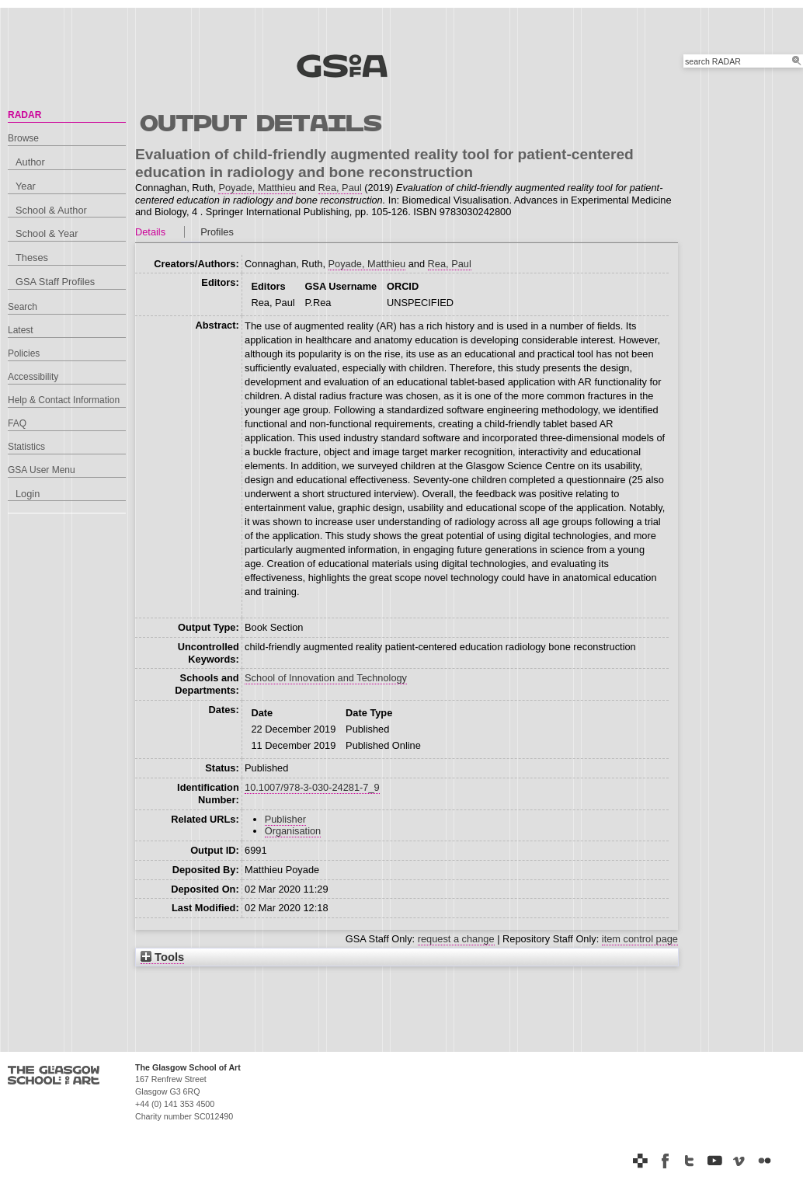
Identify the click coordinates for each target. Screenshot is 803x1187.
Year (26, 186)
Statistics (26, 446)
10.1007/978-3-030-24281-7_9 (312, 787)
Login (28, 494)
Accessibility (33, 376)
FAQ (17, 423)
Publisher (285, 819)
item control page (640, 939)
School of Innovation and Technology (326, 678)
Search (22, 306)
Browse (23, 138)
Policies (24, 353)
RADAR (24, 115)
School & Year (47, 233)
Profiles (217, 232)
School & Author (51, 210)
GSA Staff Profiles (55, 281)
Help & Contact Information (64, 400)
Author (30, 162)
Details (150, 232)
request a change (456, 939)
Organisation (293, 831)
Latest (20, 330)
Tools (162, 957)
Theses (32, 257)
